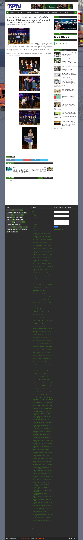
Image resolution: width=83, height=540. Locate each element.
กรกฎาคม (35, 224)
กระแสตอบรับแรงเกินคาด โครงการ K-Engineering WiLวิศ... (41, 309)
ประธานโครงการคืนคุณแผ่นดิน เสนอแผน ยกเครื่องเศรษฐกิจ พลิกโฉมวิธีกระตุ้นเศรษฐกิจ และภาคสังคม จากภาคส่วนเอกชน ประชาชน (64, 124)
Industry (9, 224)
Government (10, 212)
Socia (8, 229)
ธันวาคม (35, 215)
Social (17, 12)
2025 (33, 211)
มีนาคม (34, 232)
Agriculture (9, 226)
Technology (28, 12)
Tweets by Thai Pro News (59, 47)
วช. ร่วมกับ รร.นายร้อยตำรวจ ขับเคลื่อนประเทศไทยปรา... (41, 279)
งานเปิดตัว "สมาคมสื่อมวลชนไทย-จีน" (41, 482)
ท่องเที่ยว (16, 224)
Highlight (9, 217)
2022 (33, 530)
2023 (33, 528)
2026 (33, 209)
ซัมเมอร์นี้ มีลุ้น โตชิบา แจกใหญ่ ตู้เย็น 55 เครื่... (42, 397)
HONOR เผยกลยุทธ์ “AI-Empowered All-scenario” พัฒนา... (41, 488)
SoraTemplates (14, 538)
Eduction (13, 231)
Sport (48, 12)
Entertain (9, 219)
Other (61, 12)
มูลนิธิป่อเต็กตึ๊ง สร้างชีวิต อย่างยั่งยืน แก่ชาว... (42, 326)
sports (17, 217)
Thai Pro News (61, 43)
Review (66, 12)
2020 (33, 533)
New (24, 226)
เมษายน (35, 230)
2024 (33, 213)
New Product (54, 12)
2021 (33, 532)
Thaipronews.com (40, 538)
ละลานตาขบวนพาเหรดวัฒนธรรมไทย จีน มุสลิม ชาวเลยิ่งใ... (41, 468)
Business (12, 12)
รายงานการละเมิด (58, 229)
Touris (23, 229)
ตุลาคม (34, 219)
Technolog (15, 229)
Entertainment (36, 12)
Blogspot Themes (26, 538)
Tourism (22, 12)
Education (9, 222)
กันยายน (35, 220)
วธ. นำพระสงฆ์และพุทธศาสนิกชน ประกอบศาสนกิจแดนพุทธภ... (42, 338)
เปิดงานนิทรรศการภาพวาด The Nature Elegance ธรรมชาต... (41, 450)
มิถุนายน (35, 226)
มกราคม (35, 526)
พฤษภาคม (35, 228)
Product (18, 226)
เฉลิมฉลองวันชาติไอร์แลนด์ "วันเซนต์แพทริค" (42, 411)
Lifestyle (43, 12)
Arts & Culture (20, 212)
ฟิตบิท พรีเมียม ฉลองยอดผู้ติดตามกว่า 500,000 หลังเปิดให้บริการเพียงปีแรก (69, 75)
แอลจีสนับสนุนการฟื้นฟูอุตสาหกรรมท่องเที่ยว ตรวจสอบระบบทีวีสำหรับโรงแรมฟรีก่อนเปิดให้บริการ (69, 68)
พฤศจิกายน (35, 217)
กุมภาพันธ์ (35, 524)
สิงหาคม (35, 222)
